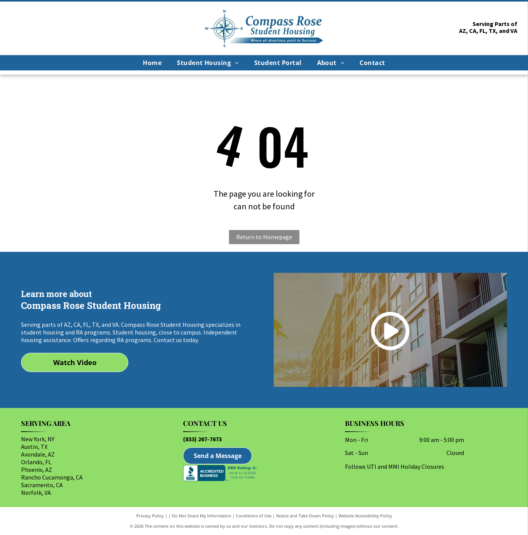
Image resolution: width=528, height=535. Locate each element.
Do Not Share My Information (201, 516)
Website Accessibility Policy (365, 516)
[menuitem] (152, 62)
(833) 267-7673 (202, 439)
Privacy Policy (150, 516)
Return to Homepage (264, 237)
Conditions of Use (253, 516)
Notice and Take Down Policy (305, 516)
